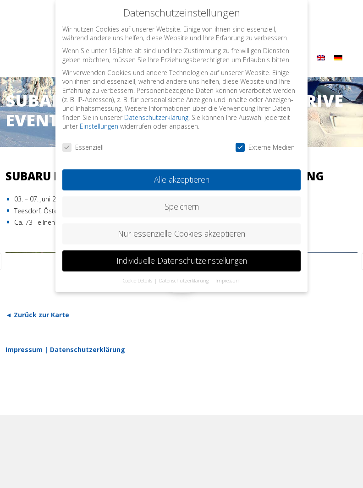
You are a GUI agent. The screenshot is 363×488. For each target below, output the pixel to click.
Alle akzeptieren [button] (181, 175)
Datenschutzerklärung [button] (184, 276)
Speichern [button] (182, 202)
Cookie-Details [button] (138, 276)
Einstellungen (99, 122)
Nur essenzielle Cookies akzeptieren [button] (181, 229)
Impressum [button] (228, 276)
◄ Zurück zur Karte (37, 314)
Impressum (24, 349)
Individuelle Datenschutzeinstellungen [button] (181, 256)
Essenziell (83, 143)
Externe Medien (265, 143)
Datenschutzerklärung (87, 349)
